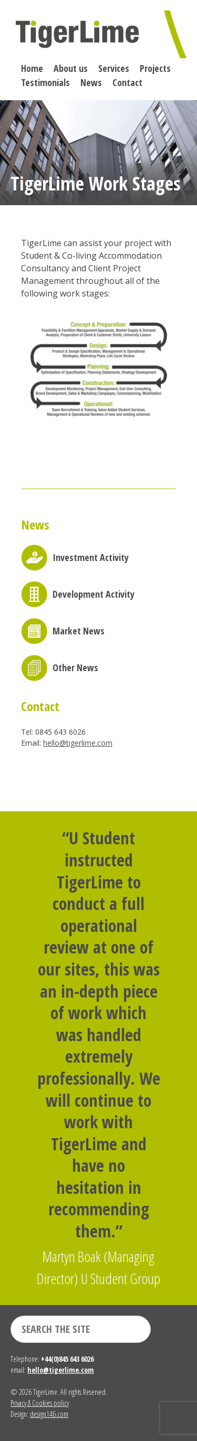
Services (113, 68)
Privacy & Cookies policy (40, 1403)
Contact (127, 82)
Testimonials (45, 82)
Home (32, 68)
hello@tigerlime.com (77, 743)
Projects (155, 68)
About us (71, 68)
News (91, 82)
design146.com (49, 1414)
